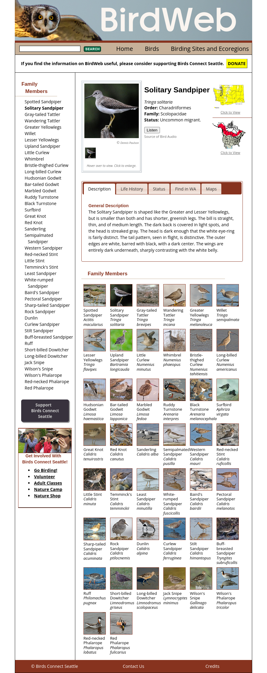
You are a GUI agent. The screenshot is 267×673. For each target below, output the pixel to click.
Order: (151, 108)
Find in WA (185, 189)
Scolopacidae (174, 114)
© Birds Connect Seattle (54, 666)
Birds (152, 49)
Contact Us (133, 666)
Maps (211, 189)
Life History (132, 189)
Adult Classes (48, 483)
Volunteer (44, 476)
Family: (152, 114)
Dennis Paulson (129, 143)
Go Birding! (45, 470)
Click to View (230, 112)
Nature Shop (47, 496)
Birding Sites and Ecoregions (210, 49)
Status (159, 189)
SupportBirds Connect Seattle (45, 410)
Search (92, 49)
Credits (212, 666)
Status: (152, 120)
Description (99, 189)
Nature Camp (48, 489)
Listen (152, 130)
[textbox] (49, 49)
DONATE (237, 63)
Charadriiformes (175, 108)
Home (124, 49)
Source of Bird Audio (160, 136)
